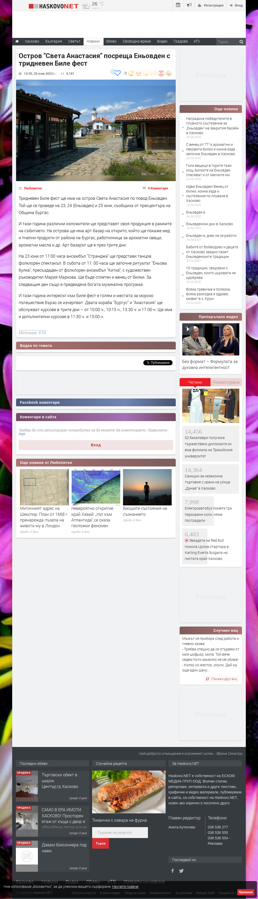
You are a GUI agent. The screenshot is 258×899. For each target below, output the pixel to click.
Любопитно (33, 188)
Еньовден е (195, 212)
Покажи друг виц (221, 679)
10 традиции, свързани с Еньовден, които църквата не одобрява (211, 272)
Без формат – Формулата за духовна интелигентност (210, 364)
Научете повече (125, 886)
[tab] (195, 384)
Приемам (246, 892)
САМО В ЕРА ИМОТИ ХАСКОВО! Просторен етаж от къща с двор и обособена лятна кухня (64, 853)
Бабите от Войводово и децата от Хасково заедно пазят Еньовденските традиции (212, 251)
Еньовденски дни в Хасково (209, 223)
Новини (93, 41)
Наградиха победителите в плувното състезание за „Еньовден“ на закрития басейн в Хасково (212, 125)
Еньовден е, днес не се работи (211, 235)
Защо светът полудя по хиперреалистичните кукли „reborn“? (42, 514)
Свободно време (137, 41)
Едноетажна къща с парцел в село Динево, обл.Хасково (63, 780)
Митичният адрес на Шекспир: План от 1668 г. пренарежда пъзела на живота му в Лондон (95, 516)
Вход (96, 445)
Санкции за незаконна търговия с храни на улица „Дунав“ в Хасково (207, 482)
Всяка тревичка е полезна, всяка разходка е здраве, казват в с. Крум (208, 294)
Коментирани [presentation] (226, 382)
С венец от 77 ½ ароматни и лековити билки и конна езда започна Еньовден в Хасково (210, 149)
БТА (42, 332)
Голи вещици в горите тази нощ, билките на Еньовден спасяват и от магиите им (209, 170)
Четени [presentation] (195, 382)
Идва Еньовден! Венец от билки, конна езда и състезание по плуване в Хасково (207, 193)
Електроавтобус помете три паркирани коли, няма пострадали (208, 514)
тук (22, 434)
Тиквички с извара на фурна (119, 820)
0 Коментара (158, 188)
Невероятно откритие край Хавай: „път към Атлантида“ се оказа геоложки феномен (144, 516)
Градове (181, 41)
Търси (100, 843)
